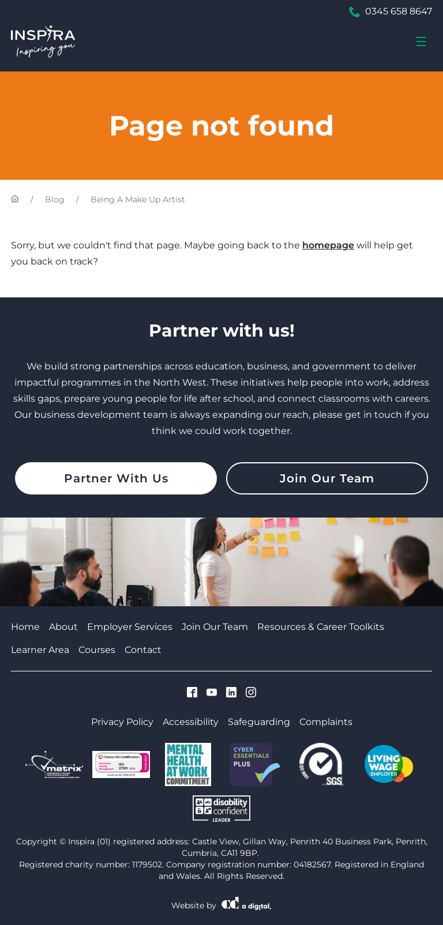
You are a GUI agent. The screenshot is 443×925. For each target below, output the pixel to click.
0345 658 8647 (390, 11)
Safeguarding (259, 721)
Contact (143, 649)
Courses (96, 649)
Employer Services (129, 626)
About (63, 626)
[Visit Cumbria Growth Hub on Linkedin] (231, 693)
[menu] (421, 41)
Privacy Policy (122, 721)
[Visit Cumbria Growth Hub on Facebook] (192, 693)
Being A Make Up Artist (138, 199)
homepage (328, 245)
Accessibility (191, 721)
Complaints (325, 721)
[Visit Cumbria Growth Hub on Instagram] (251, 693)
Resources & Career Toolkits (320, 626)
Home (25, 626)
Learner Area (40, 649)
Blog (55, 199)
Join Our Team (327, 478)
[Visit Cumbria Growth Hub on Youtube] (212, 693)
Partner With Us (116, 478)
